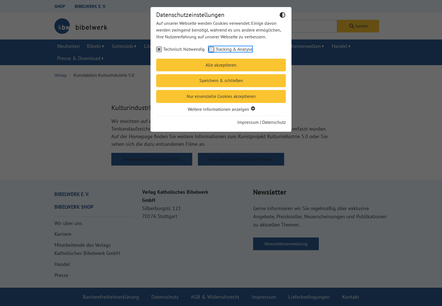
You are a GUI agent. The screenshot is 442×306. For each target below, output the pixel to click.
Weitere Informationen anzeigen (221, 109)
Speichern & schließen (221, 80)
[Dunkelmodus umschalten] (282, 16)
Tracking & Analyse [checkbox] (234, 49)
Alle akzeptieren (221, 65)
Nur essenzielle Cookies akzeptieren (221, 96)
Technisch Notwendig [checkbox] (184, 49)
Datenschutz (274, 122)
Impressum (248, 122)
